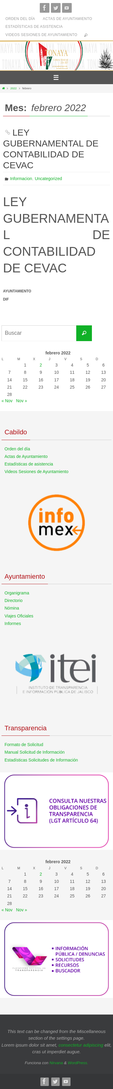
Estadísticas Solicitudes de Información (41, 760)
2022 (13, 88)
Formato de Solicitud (24, 744)
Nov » (21, 400)
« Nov (7, 400)
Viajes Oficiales (19, 616)
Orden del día (20, 19)
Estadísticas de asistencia (34, 27)
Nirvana (56, 1063)
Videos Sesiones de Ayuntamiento (41, 35)
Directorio (14, 600)
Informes (13, 623)
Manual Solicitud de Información (34, 752)
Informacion (21, 178)
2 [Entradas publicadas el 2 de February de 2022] (41, 365)
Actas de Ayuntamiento (67, 19)
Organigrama (17, 593)
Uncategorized (48, 178)
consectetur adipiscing (80, 1045)
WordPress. (78, 1063)
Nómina (12, 608)
